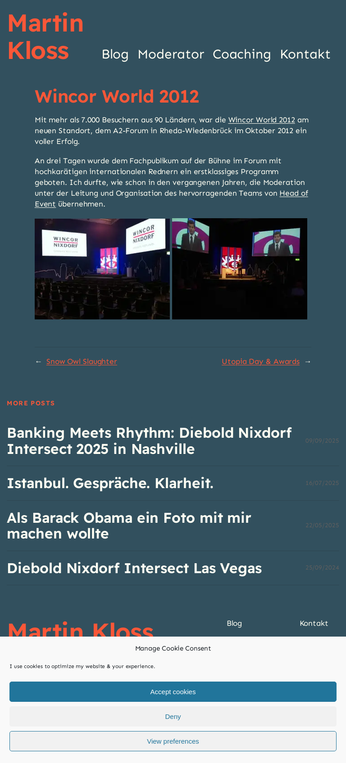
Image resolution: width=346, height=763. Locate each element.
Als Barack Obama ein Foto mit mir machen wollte (129, 526)
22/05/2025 (322, 525)
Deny (173, 716)
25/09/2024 (322, 567)
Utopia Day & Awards (261, 361)
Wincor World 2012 (261, 120)
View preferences (173, 741)
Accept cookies (173, 692)
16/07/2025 (322, 483)
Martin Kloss (45, 36)
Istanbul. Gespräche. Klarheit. (110, 483)
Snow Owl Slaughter (81, 361)
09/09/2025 (322, 440)
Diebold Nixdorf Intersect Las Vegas (134, 568)
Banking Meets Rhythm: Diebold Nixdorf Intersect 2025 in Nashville (149, 441)
